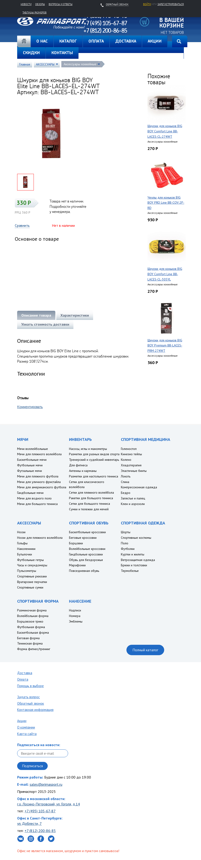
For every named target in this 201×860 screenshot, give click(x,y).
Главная (24, 41)
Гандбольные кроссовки (86, 554)
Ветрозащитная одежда (138, 560)
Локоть (125, 476)
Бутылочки (24, 554)
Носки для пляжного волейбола (40, 538)
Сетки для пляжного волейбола (91, 492)
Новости (26, 4)
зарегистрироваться (170, 4)
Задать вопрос (28, 697)
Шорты (125, 532)
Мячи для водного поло (34, 498)
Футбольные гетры (30, 560)
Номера (74, 616)
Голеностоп (129, 449)
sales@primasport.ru (46, 784)
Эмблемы (75, 621)
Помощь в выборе (30, 686)
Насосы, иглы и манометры (88, 449)
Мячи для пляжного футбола (37, 476)
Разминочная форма (32, 610)
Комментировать (30, 406)
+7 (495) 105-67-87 (40, 811)
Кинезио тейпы (131, 454)
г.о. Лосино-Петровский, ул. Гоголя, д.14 (48, 804)
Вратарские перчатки (32, 582)
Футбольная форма (31, 627)
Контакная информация (35, 709)
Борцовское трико (30, 621)
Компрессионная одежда (139, 487)
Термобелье (130, 571)
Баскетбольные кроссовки (87, 532)
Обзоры (40, 4)
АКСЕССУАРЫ (45, 64)
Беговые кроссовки (83, 538)
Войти (147, 4)
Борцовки (76, 543)
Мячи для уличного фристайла (39, 482)
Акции (21, 721)
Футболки (128, 549)
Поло (124, 543)
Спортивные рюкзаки (32, 576)
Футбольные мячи (30, 465)
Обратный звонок (30, 703)
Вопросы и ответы (60, 4)
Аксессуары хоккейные (80, 64)
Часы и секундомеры (32, 565)
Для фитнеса (78, 465)
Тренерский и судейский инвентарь (94, 460)
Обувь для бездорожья (86, 560)
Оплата (22, 679)
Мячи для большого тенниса (37, 504)
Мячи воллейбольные (32, 449)
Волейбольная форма (32, 616)
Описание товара (36, 315)
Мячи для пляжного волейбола (39, 454)
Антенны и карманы (83, 471)
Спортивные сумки (30, 587)
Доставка (24, 673)
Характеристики (74, 315)
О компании (26, 727)
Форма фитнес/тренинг (33, 649)
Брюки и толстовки (134, 565)
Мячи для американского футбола (41, 487)
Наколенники (26, 549)
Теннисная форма (30, 643)
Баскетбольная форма (33, 632)
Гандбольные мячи (30, 493)
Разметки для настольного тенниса (93, 476)
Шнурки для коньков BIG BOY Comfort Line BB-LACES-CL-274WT (165, 131)
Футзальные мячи (29, 471)
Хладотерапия (131, 465)
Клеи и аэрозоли (133, 504)
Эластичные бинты (134, 471)
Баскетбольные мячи (32, 460)
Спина (125, 482)
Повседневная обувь (84, 571)
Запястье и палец (133, 498)
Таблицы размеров (34, 12)
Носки (21, 532)
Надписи (75, 610)
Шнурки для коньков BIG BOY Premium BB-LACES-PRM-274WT (165, 345)
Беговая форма (28, 638)
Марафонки (77, 565)
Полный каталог (145, 650)
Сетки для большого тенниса (89, 504)
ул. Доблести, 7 (29, 823)
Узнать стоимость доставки (45, 324)
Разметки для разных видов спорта (94, 454)
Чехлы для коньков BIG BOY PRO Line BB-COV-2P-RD (166, 202)
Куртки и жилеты (132, 554)
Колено (126, 460)
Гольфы (22, 543)
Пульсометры (26, 571)
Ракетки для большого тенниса (91, 498)
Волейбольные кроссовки (87, 549)
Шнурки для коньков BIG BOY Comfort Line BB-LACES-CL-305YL (165, 274)
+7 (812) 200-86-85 (40, 830)
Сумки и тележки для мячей (89, 509)
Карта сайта (27, 734)
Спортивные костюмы (136, 538)
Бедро (125, 493)
